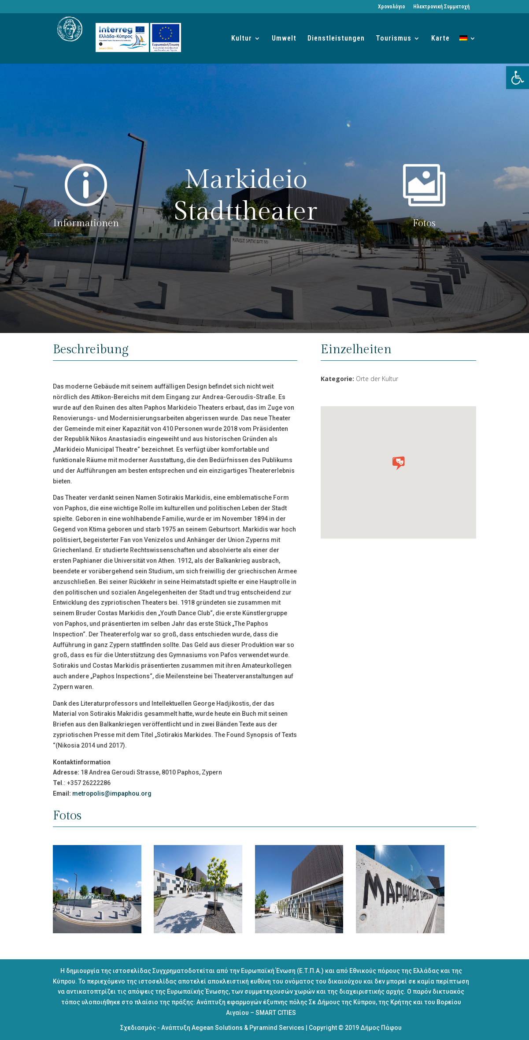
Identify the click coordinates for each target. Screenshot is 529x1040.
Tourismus (393, 38)
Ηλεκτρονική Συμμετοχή (441, 7)
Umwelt (284, 38)
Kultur (241, 38)
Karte (440, 38)
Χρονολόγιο (391, 7)
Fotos (424, 223)
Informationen (86, 223)
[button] (517, 77)
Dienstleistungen (336, 38)
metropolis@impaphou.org (112, 793)
